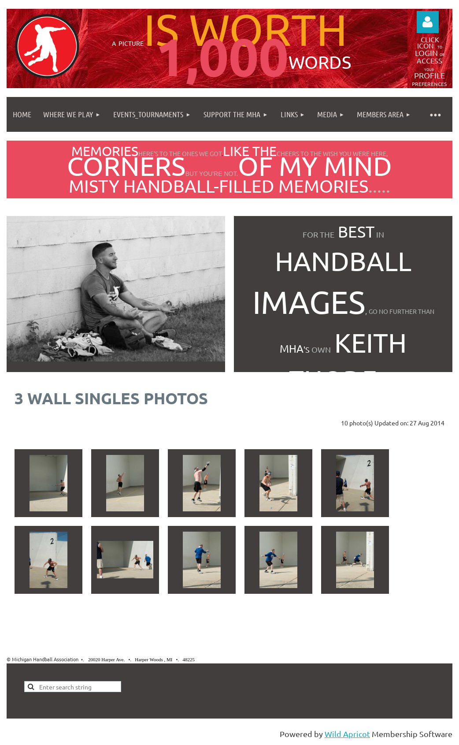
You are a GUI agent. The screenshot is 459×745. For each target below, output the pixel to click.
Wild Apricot (347, 733)
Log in (428, 22)
